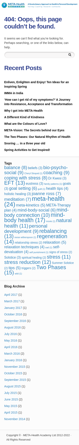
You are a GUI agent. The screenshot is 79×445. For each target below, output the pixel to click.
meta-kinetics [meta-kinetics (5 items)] (30, 205)
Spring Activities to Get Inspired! (27, 150)
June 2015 (11, 399)
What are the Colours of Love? (25, 123)
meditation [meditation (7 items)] (17, 199)
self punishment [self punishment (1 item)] (38, 252)
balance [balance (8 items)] (15, 167)
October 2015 (13, 373)
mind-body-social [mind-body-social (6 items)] (36, 210)
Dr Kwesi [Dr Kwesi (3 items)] (57, 178)
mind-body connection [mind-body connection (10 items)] (36, 212)
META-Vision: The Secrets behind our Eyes (34, 130)
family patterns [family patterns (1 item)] (53, 184)
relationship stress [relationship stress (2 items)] (28, 242)
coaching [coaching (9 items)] (56, 172)
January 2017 (13, 307)
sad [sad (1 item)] (48, 247)
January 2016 (13, 360)
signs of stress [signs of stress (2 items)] (60, 252)
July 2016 (10, 334)
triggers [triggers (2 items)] (28, 268)
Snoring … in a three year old (24, 143)
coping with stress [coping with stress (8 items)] (25, 177)
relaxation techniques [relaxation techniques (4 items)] (24, 247)
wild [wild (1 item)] (18, 273)
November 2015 (14, 366)
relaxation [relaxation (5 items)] (54, 242)
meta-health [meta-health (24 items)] (34, 201)
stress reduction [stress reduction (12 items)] (27, 262)
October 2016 (13, 314)
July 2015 (10, 393)
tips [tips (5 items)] (15, 268)
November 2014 (14, 419)
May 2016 (10, 340)
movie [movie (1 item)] (50, 221)
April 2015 (10, 412)
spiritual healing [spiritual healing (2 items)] (34, 257)
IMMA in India (13, 93)
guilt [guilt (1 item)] (41, 189)
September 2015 (15, 379)
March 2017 (12, 301)
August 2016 (12, 327)
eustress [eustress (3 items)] (34, 183)
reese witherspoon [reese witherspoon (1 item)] (25, 237)
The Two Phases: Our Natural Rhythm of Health (37, 136)
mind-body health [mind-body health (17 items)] (34, 217)
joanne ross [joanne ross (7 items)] (46, 193)
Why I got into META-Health (23, 110)
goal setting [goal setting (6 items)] (23, 188)
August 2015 (12, 386)
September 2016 (15, 321)
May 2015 (10, 406)
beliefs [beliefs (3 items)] (35, 168)
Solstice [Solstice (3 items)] (12, 257)
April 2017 (10, 294)
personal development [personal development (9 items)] (25, 228)
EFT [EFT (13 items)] (14, 183)
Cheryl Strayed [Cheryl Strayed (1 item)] (33, 173)
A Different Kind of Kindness (24, 117)
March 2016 (12, 353)
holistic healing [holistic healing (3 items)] (17, 194)
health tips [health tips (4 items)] (57, 188)
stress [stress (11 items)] (59, 257)
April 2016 (10, 347)
